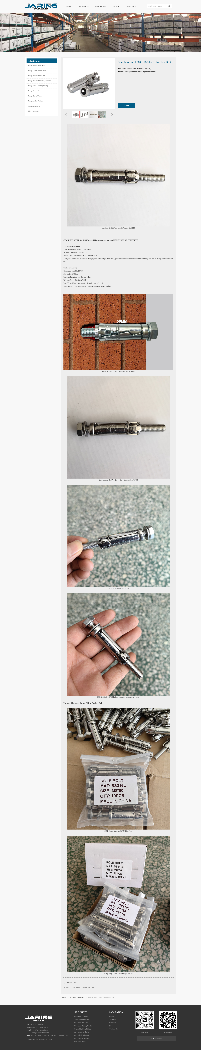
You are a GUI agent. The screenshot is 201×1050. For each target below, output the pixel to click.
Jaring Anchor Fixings (76, 997)
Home (64, 997)
